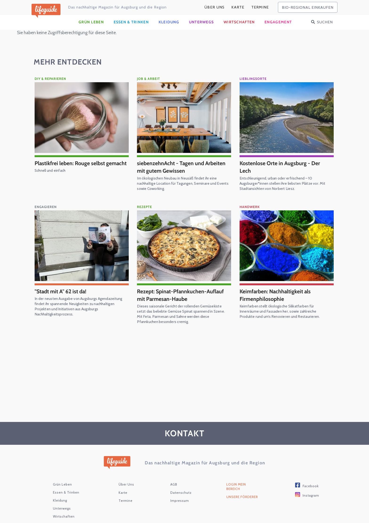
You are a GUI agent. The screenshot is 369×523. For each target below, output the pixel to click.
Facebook (311, 491)
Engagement (278, 27)
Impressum (179, 506)
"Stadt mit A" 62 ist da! (62, 296)
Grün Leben (91, 27)
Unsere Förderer (242, 502)
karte (238, 7)
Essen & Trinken (131, 27)
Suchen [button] (325, 27)
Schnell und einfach (51, 183)
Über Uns (215, 7)
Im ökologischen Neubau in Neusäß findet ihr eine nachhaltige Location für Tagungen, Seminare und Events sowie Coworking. (178, 188)
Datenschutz (181, 497)
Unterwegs (201, 27)
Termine (260, 7)
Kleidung (169, 27)
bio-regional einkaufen (307, 7)
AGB (173, 489)
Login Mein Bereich (236, 491)
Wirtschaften (239, 27)
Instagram (311, 500)
